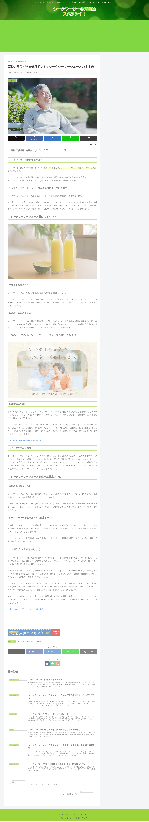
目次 (121, 166)
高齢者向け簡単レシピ (117, 207)
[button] (88, 138)
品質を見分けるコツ (117, 187)
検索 (107, 94)
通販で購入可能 (115, 199)
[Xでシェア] (16, 138)
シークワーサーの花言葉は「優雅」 (119, 115)
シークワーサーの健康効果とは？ (121, 176)
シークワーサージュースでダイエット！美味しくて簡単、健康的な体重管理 (123, 148)
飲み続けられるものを (117, 190)
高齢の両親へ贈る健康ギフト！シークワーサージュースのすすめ (123, 122)
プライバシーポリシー (79, 814)
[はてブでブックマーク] (52, 138)
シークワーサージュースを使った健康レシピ (123, 205)
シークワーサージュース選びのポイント (122, 184)
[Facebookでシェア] (34, 138)
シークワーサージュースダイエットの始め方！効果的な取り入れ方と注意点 (122, 139)
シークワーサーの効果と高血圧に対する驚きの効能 (123, 130)
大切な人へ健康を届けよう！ (118, 216)
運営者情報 (65, 814)
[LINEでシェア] (70, 138)
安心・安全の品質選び (117, 202)
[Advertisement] (74, 36)
